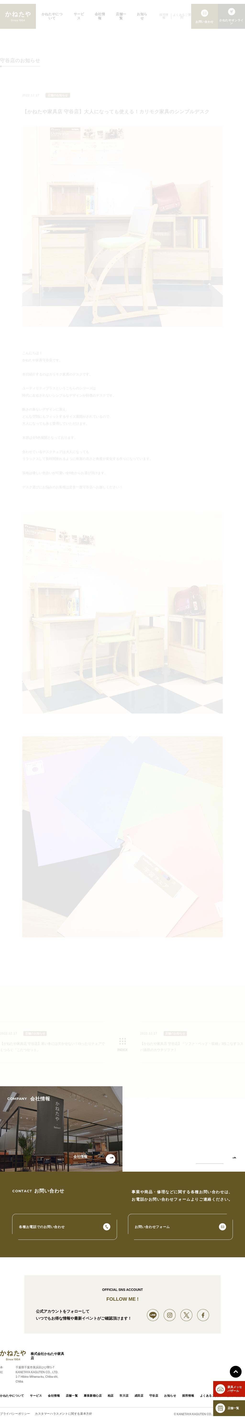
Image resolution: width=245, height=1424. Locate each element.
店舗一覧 (72, 1396)
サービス (36, 1396)
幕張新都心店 (93, 1396)
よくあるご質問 (210, 1396)
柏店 (111, 1396)
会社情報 (54, 1396)
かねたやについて (12, 1396)
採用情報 (188, 1396)
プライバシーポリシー (15, 1414)
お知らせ (170, 1396)
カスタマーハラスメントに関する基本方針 (63, 1414)
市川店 (123, 1396)
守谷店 (153, 1396)
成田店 (139, 1396)
